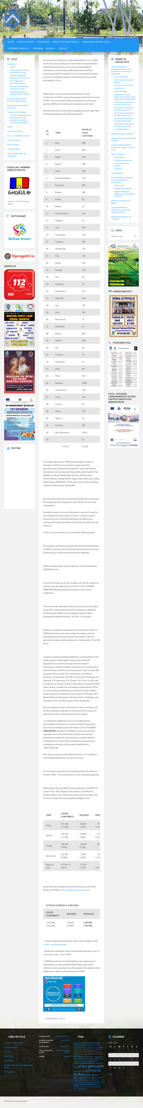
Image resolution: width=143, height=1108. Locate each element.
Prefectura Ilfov (10, 1047)
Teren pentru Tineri (15, 131)
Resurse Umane (117, 154)
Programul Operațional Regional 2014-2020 (19, 71)
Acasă (11, 41)
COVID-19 (61, 1018)
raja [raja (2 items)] (93, 1078)
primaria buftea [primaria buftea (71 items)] (87, 1072)
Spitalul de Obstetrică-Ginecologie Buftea (18, 1066)
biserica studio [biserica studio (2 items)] (83, 1051)
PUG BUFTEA (119, 88)
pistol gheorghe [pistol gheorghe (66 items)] (91, 1066)
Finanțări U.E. (12, 64)
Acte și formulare (121, 77)
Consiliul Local (25, 41)
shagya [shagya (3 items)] (85, 1082)
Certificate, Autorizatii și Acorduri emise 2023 (124, 108)
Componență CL (62, 1036)
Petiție (10, 126)
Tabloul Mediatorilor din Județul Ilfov (16, 154)
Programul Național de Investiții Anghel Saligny (17, 99)
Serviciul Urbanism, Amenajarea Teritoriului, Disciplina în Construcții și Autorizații (121, 70)
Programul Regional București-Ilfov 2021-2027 (20, 76)
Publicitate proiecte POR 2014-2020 (17, 106)
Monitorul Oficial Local (96, 41)
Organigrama (119, 157)
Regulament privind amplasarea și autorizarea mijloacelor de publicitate (124, 96)
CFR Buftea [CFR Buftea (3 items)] (81, 1059)
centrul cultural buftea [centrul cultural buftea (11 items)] (88, 1055)
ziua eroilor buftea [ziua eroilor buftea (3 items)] (80, 1089)
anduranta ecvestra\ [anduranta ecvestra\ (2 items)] (88, 1049)
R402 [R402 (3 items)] (85, 1078)
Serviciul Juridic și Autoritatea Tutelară (123, 139)
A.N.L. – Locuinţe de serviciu (18, 135)
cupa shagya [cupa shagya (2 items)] (83, 1061)
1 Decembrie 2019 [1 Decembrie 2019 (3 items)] (91, 1045)
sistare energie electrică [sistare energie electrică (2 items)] (95, 1082)
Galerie (50, 48)
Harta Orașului (13, 144)
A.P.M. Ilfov (8, 1060)
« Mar (110, 1074)
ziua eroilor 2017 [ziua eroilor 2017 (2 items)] (85, 1087)
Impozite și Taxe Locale (65, 41)
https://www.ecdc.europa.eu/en (74, 890)
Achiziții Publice (117, 173)
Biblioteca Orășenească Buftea (121, 201)
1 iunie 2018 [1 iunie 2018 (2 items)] (98, 1047)
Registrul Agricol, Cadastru (122, 133)
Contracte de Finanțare (16, 112)
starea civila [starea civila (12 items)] (86, 1084)
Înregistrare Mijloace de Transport (121, 217)
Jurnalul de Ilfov (13, 149)
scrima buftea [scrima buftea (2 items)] (94, 1080)
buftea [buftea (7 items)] (92, 1051)
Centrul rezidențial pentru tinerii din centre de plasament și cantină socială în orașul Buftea (20, 118)
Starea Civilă (119, 185)
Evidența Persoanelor (123, 188)
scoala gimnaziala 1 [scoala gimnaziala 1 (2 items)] (84, 1080)
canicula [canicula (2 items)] (81, 1054)
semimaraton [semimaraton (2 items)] (78, 1082)
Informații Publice (18, 48)
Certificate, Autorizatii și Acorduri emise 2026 (124, 125)
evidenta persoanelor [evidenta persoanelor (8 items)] (84, 1062)
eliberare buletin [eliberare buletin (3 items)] (93, 1061)
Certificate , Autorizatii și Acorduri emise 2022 (124, 103)
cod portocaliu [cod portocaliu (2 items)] (90, 1059)
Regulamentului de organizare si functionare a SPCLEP (124, 193)
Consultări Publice (121, 129)
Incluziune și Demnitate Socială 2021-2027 (19, 87)
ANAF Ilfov (8, 1056)
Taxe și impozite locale (62, 1051)
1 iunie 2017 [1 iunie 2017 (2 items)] (90, 1047)
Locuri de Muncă (13, 140)
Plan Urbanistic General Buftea (123, 81)
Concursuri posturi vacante (121, 164)
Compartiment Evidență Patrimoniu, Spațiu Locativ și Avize (122, 147)
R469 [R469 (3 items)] (89, 1078)
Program (38, 48)
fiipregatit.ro (9, 1072)
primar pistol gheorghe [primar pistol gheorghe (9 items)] (86, 1076)
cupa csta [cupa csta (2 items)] (76, 1061)
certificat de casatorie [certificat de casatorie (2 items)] (87, 1057)
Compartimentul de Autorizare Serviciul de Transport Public (120, 209)
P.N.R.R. (13, 67)
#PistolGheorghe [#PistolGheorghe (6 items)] (92, 1042)
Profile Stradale (120, 91)
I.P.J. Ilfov (8, 1051)
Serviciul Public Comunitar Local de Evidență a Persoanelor (122, 180)
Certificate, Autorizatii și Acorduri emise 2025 (124, 119)
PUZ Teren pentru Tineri (124, 85)
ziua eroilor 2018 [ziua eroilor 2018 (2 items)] (95, 1087)
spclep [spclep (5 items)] (76, 1084)
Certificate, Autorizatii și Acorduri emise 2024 (124, 114)
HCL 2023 (65, 1040)
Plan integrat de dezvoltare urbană (17, 82)
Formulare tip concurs (123, 160)
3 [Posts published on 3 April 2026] (127, 1051)
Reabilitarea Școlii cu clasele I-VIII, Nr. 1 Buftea (20, 93)
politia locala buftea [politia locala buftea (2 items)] (80, 1071)
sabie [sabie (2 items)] (96, 1078)
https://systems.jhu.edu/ (55, 944)
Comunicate (43, 41)
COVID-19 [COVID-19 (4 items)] (98, 1058)
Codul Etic (118, 168)
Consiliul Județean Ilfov (13, 1043)
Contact (63, 48)
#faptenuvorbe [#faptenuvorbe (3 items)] (79, 1043)
